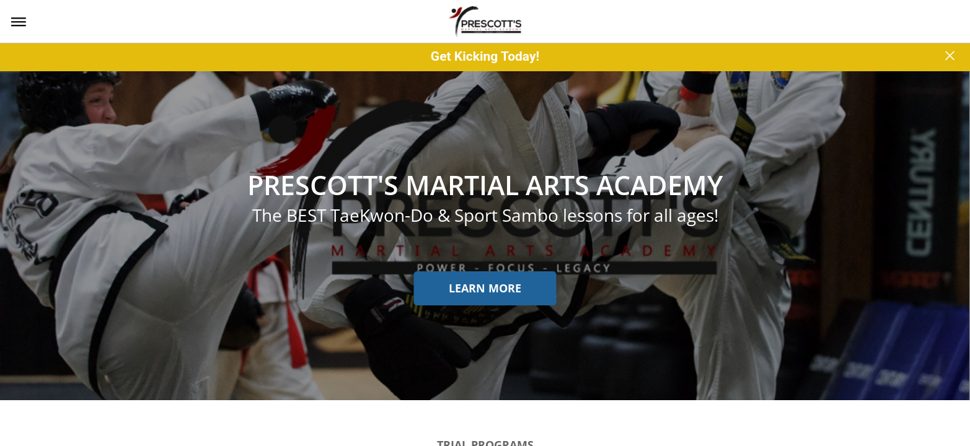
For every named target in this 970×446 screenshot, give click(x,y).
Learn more (485, 288)
